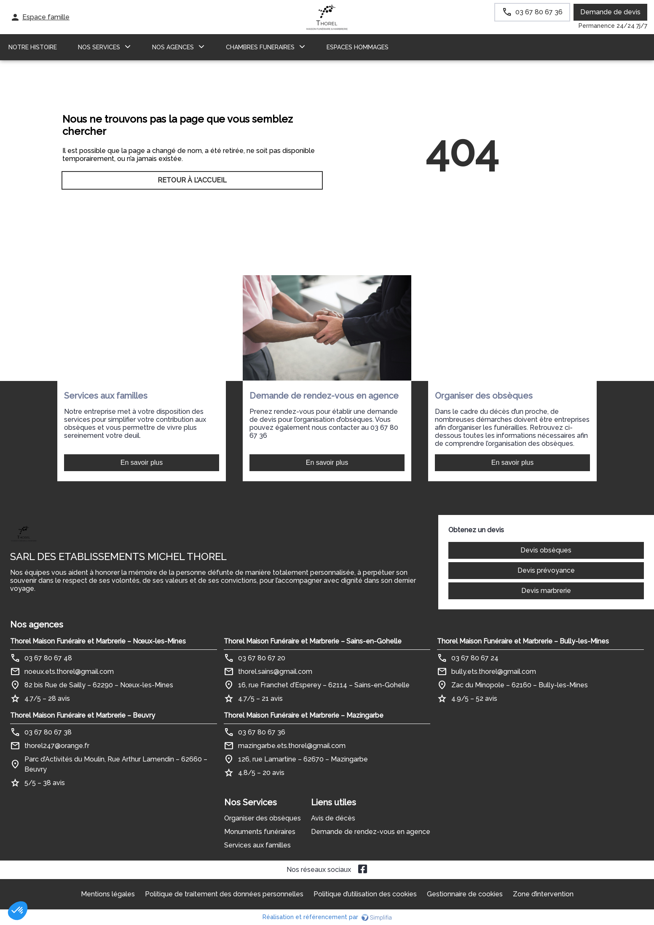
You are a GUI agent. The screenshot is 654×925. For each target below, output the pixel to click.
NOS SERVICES (99, 47)
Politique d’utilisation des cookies (365, 894)
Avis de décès (333, 818)
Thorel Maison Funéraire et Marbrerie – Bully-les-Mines (523, 641)
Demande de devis (610, 12)
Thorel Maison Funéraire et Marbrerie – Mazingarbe (303, 715)
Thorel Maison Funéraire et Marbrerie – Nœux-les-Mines (98, 641)
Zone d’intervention (543, 894)
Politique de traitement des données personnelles (224, 894)
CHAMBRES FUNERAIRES (260, 47)
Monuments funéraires (259, 832)
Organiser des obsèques (262, 818)
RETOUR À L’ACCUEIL (192, 180)
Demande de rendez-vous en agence (370, 832)
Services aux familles (257, 845)
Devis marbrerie (546, 591)
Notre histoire (32, 47)
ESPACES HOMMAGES (358, 47)
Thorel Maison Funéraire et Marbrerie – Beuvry (82, 715)
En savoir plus (142, 462)
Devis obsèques (545, 550)
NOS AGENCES (173, 47)
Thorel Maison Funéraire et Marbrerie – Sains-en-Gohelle (313, 641)
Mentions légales (108, 894)
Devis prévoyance (546, 570)
